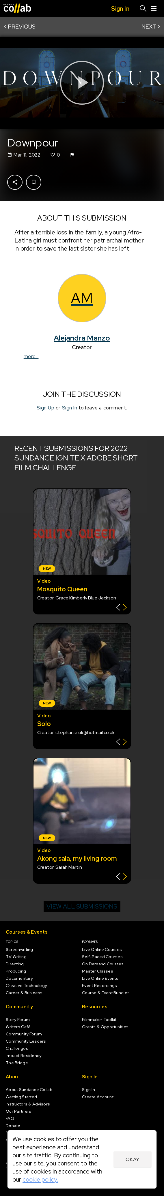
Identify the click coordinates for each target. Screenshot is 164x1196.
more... (31, 356)
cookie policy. (40, 1179)
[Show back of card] (121, 608)
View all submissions (81, 906)
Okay (132, 1159)
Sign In (69, 408)
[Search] (143, 8)
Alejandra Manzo (82, 338)
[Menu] (153, 8)
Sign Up (46, 408)
